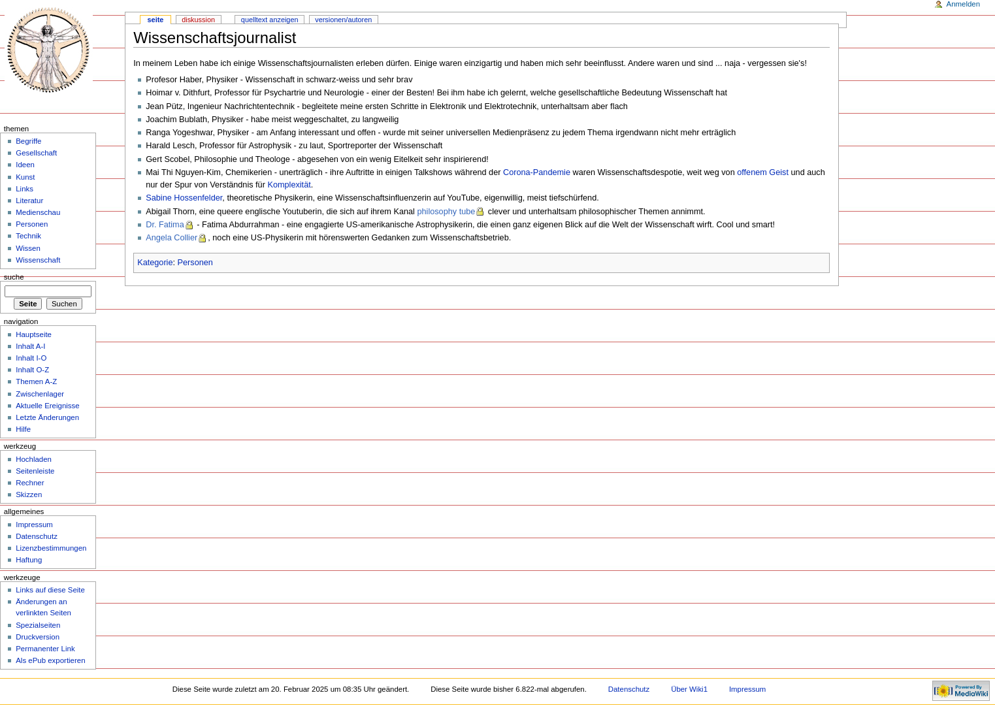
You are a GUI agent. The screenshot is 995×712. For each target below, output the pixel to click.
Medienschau (38, 212)
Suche (14, 277)
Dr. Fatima (165, 224)
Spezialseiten (38, 625)
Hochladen (34, 459)
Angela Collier (171, 237)
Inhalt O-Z (32, 370)
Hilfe (23, 429)
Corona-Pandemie (536, 172)
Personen (195, 262)
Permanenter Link (45, 649)
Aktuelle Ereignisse (47, 406)
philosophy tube (446, 211)
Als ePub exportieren (50, 660)
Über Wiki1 (689, 689)
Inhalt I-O (31, 358)
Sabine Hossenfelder (184, 197)
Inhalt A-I (30, 346)
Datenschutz (36, 536)
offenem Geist (763, 172)
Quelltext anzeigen (270, 20)
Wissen (28, 248)
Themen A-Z (36, 381)
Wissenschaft (38, 260)
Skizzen (29, 494)
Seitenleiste (35, 471)
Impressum (34, 524)
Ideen (25, 165)
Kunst (25, 177)
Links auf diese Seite (50, 590)
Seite (156, 20)
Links (24, 189)
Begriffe (28, 141)
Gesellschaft (36, 153)
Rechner (30, 483)
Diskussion (198, 20)
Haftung (29, 560)
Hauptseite (34, 334)
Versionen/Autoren (343, 20)
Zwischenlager (40, 394)
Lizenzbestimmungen (51, 548)
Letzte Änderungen (47, 417)
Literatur (29, 200)
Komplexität (288, 184)
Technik (28, 236)
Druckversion (37, 637)
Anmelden (964, 4)
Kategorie (154, 262)
